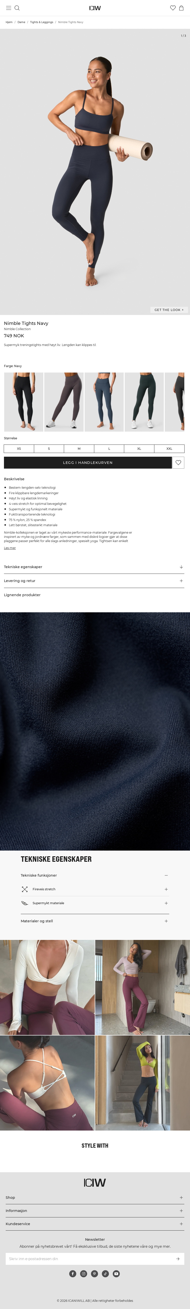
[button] (94, 581)
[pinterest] (94, 1274)
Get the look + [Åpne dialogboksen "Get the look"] (169, 310)
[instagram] (84, 1274)
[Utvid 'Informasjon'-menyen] (95, 1210)
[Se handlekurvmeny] (181, 8)
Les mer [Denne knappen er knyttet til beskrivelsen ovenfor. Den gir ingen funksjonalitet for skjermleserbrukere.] (10, 548)
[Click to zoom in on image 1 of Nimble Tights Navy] (95, 172)
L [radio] (109, 448)
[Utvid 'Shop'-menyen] (95, 1197)
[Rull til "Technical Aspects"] (94, 567)
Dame (21, 22)
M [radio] (79, 448)
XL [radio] (139, 448)
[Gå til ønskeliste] (173, 8)
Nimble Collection (17, 329)
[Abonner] (178, 1259)
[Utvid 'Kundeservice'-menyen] (95, 1223)
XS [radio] (19, 448)
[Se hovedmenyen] (8, 8)
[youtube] (116, 1274)
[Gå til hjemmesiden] (95, 8)
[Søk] (17, 8)
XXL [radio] (169, 448)
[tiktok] (105, 1274)
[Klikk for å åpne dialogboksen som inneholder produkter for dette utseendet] (47, 987)
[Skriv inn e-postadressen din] (88, 1259)
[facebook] (73, 1274)
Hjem (9, 22)
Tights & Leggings (41, 22)
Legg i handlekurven (88, 462)
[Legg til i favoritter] (178, 463)
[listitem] (24, 402)
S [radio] (49, 448)
